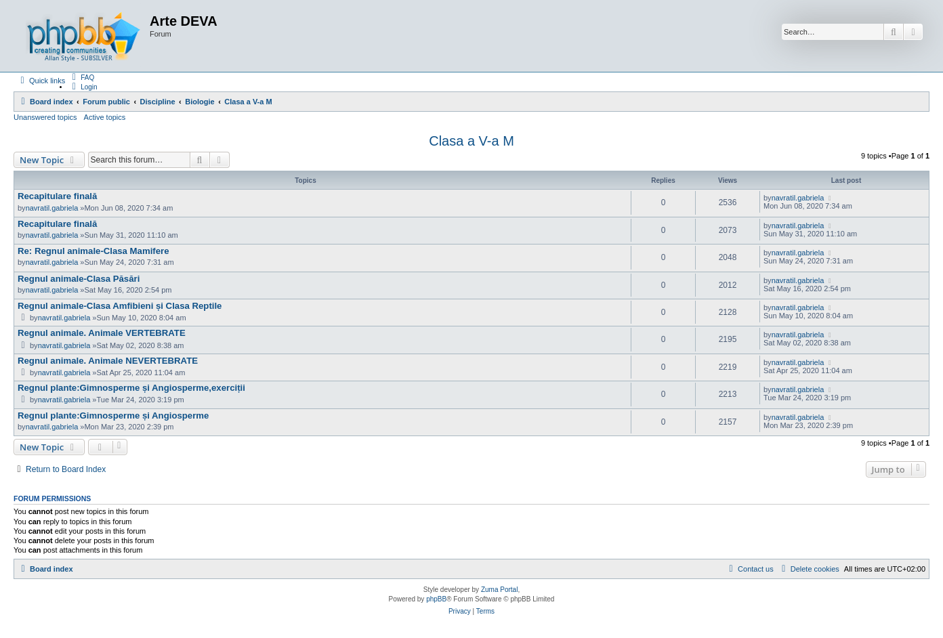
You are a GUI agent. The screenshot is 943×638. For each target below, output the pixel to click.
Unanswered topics (45, 117)
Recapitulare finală (57, 196)
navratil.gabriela (52, 208)
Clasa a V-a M (471, 140)
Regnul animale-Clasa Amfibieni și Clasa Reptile (120, 306)
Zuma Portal (499, 589)
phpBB (436, 599)
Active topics (105, 117)
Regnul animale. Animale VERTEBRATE (102, 333)
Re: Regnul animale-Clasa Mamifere (93, 251)
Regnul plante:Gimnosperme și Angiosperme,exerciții (131, 388)
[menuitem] (81, 77)
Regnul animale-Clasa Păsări (79, 279)
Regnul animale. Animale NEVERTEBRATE (108, 361)
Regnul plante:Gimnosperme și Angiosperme (113, 415)
